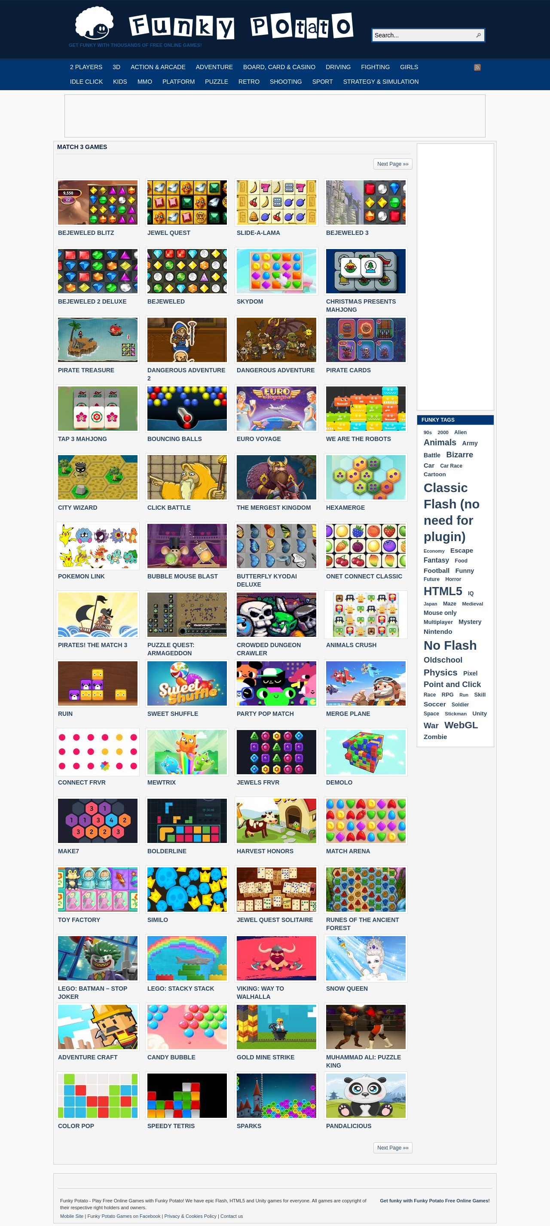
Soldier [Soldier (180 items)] (460, 705)
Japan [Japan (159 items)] (430, 603)
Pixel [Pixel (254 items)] (470, 673)
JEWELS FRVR (258, 782)
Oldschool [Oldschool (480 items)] (443, 659)
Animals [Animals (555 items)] (440, 442)
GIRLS (409, 67)
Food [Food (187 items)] (461, 561)
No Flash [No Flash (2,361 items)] (450, 645)
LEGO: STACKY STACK (180, 988)
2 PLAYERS (86, 67)
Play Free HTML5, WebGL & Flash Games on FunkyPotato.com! (215, 23)
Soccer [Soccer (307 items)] (435, 704)
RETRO (249, 81)
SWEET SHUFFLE (172, 713)
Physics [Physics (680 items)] (441, 672)
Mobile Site (72, 1216)
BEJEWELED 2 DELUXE (92, 301)
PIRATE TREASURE (86, 370)
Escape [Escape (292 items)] (461, 550)
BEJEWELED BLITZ (86, 232)
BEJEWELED (166, 301)
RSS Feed (477, 67)
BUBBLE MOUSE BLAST (182, 576)
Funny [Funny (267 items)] (464, 570)
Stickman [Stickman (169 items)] (456, 713)
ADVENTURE (214, 67)
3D (116, 67)
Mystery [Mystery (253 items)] (469, 621)
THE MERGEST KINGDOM (274, 507)
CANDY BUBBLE (171, 1057)
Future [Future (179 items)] (432, 579)
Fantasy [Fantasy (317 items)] (436, 560)
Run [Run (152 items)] (463, 694)
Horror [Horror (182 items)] (453, 579)
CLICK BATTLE (169, 507)
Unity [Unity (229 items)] (480, 713)
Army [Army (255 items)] (470, 443)
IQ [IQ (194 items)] (471, 593)
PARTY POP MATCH (265, 713)
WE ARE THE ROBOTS (358, 438)
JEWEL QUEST (168, 232)
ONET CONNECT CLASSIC (364, 576)
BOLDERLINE (166, 851)
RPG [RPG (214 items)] (448, 694)
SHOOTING (286, 81)
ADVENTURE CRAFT (87, 1057)
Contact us (231, 1216)
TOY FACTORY (79, 919)
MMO (145, 81)
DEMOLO (339, 782)
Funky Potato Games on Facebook (124, 1216)
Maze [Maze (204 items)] (449, 604)
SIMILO (157, 919)
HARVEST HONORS (265, 851)
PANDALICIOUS (349, 1126)
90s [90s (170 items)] (428, 432)
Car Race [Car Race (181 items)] (451, 466)
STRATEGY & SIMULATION (381, 81)
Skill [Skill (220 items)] (480, 694)
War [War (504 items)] (431, 725)
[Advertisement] (275, 116)
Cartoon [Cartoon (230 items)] (435, 474)
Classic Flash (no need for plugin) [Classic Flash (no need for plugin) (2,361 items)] (452, 512)
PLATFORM (178, 81)
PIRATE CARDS (348, 370)
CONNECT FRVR (82, 782)
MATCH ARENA (348, 851)
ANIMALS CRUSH (351, 645)
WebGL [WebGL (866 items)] (461, 725)
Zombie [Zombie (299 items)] (435, 736)
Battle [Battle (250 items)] (432, 455)
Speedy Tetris (171, 1126)
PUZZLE (216, 81)
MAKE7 (68, 851)
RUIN (65, 713)
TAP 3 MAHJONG (82, 438)
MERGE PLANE (348, 713)
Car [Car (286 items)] (429, 465)
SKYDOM (250, 301)
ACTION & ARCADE (158, 67)
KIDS (120, 81)
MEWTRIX (161, 782)
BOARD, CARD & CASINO (279, 67)
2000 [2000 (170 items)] (442, 432)
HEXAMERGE (345, 507)
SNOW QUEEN (347, 988)
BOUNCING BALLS (174, 438)
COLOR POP (76, 1126)
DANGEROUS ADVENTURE (276, 370)
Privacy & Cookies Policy (191, 1216)
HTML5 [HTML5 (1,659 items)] (443, 591)
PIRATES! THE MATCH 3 (92, 645)
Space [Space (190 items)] (431, 714)
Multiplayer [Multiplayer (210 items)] (438, 622)
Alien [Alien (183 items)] (460, 432)
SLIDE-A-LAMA (258, 232)
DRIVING (338, 67)
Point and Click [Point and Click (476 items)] (452, 684)
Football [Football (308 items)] (436, 570)
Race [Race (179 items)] (430, 695)
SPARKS (249, 1126)
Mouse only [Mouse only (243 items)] (440, 612)
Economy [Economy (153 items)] (434, 551)
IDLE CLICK (86, 81)
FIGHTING (375, 67)
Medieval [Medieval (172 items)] (472, 603)
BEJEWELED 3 (347, 232)
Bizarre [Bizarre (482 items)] (460, 454)
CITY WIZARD (78, 507)
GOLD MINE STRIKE (266, 1057)
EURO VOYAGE (259, 438)
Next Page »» (393, 164)
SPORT (322, 81)
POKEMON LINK (81, 576)
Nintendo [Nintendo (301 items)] (438, 631)
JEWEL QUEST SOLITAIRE (275, 919)
